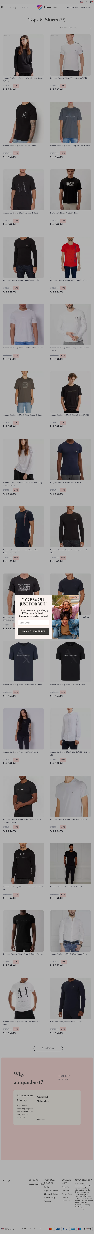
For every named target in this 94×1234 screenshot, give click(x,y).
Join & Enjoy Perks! (34, 631)
